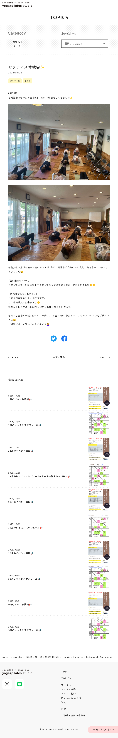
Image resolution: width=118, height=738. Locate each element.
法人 (63, 702)
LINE (19, 684)
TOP (64, 671)
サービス (66, 684)
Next (103, 357)
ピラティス (15, 81)
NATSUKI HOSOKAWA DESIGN (43, 656)
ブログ (16, 46)
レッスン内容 (68, 689)
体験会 (28, 81)
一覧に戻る (59, 357)
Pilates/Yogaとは (71, 697)
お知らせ (18, 41)
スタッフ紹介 (68, 693)
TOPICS (66, 678)
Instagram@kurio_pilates (7, 684)
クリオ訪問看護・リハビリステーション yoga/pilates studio (18, 4)
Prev (15, 357)
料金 (63, 708)
